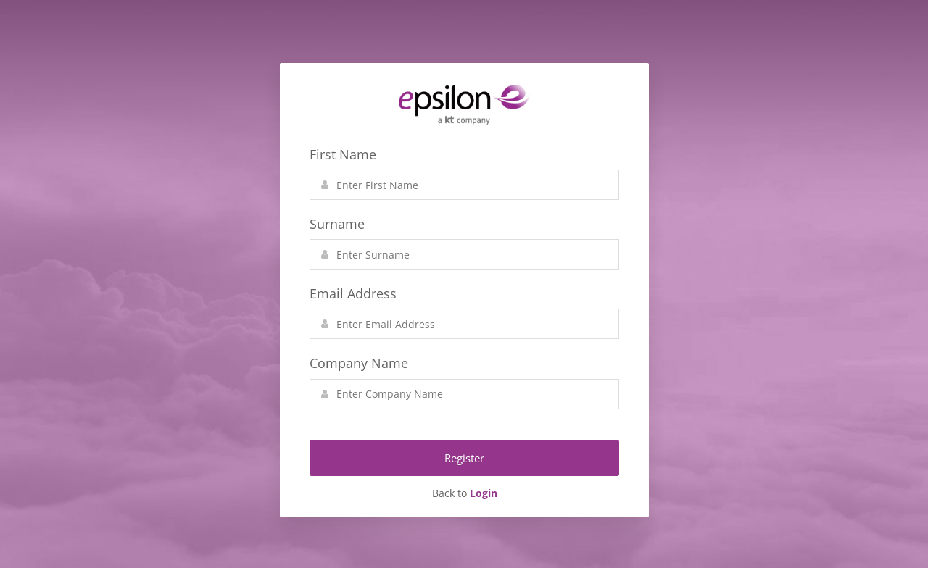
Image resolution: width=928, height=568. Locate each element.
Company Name (359, 363)
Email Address (353, 293)
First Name (343, 154)
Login (483, 493)
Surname (337, 224)
